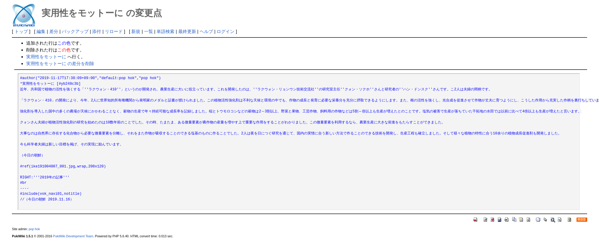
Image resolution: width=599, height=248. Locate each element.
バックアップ (75, 31)
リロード (114, 31)
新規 (135, 31)
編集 (41, 31)
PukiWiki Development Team (73, 236)
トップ (21, 31)
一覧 (148, 31)
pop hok (34, 229)
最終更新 (187, 31)
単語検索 (165, 31)
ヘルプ (206, 31)
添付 (96, 31)
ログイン (225, 31)
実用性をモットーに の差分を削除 (60, 63)
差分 (53, 31)
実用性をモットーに (46, 56)
